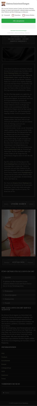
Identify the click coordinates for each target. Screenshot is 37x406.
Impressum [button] (27, 32)
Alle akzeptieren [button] (18, 21)
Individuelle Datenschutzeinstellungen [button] (18, 30)
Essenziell (5, 15)
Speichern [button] (18, 26)
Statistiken (16, 15)
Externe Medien (28, 15)
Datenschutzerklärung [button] (19, 32)
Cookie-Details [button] (10, 32)
